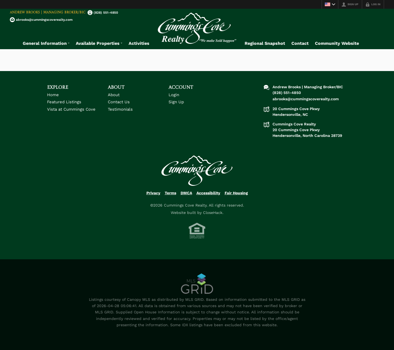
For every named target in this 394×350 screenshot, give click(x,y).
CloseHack (212, 212)
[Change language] (330, 4)
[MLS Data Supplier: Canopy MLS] (197, 283)
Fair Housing (236, 193)
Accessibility (208, 193)
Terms (170, 193)
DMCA (186, 193)
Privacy (153, 193)
